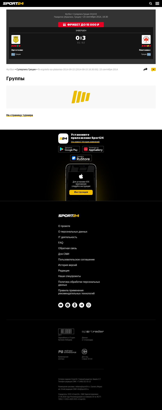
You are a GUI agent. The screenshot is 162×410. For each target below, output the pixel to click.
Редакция (63, 270)
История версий (67, 265)
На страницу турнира (19, 115)
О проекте (64, 226)
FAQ (60, 242)
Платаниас (145, 50)
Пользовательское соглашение (76, 259)
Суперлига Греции (26, 69)
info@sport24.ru (83, 389)
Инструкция (81, 192)
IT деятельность (67, 237)
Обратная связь (67, 248)
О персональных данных (72, 231)
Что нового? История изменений (85, 142)
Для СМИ (63, 254)
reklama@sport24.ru (82, 386)
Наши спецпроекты (69, 276)
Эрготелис (17, 50)
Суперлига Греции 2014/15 (85, 14)
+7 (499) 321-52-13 (84, 381)
